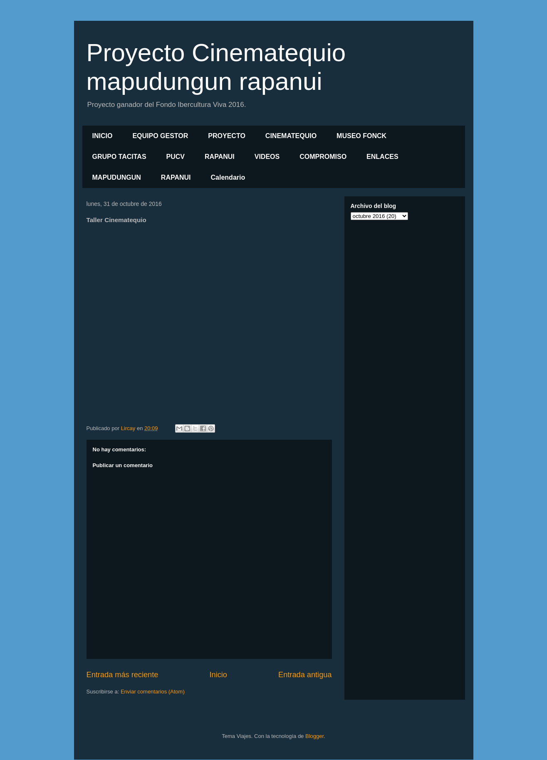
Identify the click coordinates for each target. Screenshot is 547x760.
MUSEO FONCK (361, 135)
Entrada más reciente (122, 675)
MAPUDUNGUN (116, 177)
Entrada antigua (305, 675)
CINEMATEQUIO (291, 135)
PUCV (175, 156)
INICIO (102, 135)
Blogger (314, 736)
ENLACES (382, 156)
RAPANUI (220, 156)
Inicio (218, 675)
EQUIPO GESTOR (160, 135)
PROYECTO (226, 135)
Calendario (228, 177)
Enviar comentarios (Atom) (153, 691)
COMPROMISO (323, 156)
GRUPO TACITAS (119, 156)
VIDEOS (267, 156)
